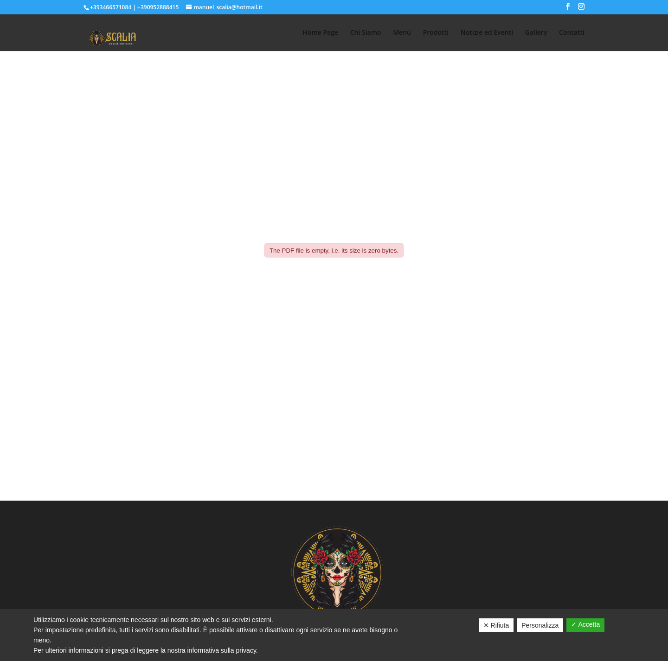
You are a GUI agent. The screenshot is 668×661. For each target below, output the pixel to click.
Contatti (571, 33)
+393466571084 (110, 7)
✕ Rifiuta (496, 625)
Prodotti (436, 33)
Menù (402, 33)
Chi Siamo (365, 33)
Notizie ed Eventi (487, 33)
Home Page (320, 33)
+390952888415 (158, 7)
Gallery (536, 33)
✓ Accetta (585, 624)
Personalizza (540, 625)
